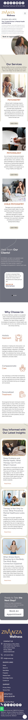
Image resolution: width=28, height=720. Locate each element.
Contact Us (6, 680)
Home (4, 665)
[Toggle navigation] (25, 13)
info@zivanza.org (8, 658)
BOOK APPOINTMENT (1, 697)
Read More (7, 484)
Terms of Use (6, 690)
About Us (5, 668)
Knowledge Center (8, 678)
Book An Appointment (11, 37)
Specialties (6, 670)
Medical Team (6, 675)
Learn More (14, 123)
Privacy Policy (7, 687)
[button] (12, 295)
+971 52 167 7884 (8, 655)
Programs (5, 673)
